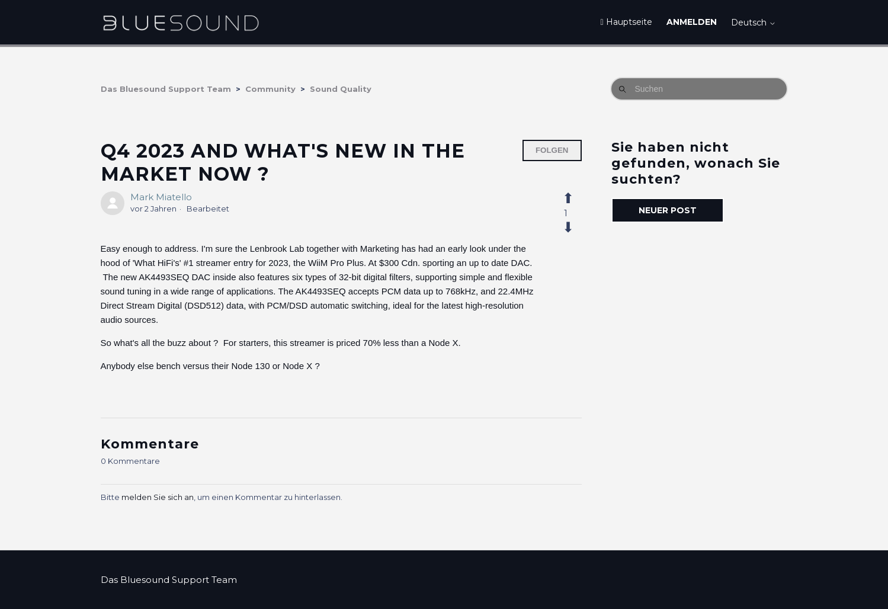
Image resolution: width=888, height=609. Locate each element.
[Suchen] (699, 89)
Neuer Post (668, 210)
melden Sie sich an (157, 497)
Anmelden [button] (691, 22)
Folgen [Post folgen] (552, 150)
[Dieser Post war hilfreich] (574, 198)
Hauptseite (626, 22)
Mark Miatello (161, 197)
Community (270, 89)
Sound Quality (340, 89)
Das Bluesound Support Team (166, 89)
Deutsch (753, 22)
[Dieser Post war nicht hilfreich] (574, 227)
